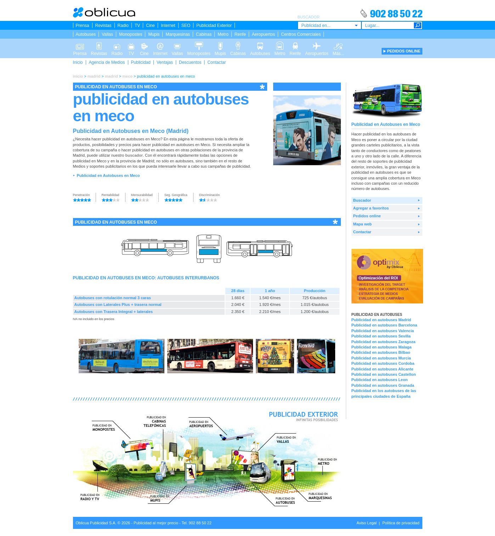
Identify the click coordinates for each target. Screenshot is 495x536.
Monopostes (130, 34)
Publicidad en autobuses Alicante (382, 369)
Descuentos (190, 62)
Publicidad (141, 62)
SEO (185, 25)
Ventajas (165, 62)
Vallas (107, 34)
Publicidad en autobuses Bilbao (380, 352)
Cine (150, 25)
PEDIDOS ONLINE (403, 51)
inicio (78, 76)
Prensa (82, 25)
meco (127, 76)
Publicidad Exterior (214, 25)
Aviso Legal (366, 523)
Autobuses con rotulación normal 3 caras (112, 298)
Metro (223, 34)
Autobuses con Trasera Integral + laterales (113, 311)
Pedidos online (367, 216)
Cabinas (204, 34)
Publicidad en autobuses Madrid (381, 320)
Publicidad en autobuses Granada (382, 385)
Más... (338, 45)
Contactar (216, 62)
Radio (123, 25)
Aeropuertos (263, 34)
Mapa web (362, 224)
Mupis (153, 34)
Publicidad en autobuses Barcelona (384, 325)
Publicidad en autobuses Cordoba (383, 363)
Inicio (78, 62)
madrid (94, 76)
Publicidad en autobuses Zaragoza (383, 342)
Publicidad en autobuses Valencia (382, 331)
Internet (168, 25)
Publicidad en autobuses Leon (379, 380)
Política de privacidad (401, 523)
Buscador (362, 200)
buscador (134, 155)
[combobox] (329, 25)
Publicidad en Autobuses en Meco (108, 175)
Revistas (103, 25)
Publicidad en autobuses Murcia (381, 358)
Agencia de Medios (107, 62)
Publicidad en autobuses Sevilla (381, 336)
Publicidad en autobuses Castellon (383, 374)
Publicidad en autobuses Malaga (381, 347)
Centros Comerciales (301, 34)
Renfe (240, 34)
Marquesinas (177, 34)
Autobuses (86, 34)
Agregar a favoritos (371, 208)
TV (137, 25)
